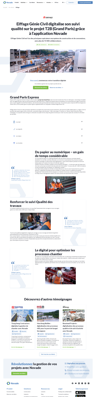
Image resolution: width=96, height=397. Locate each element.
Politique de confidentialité (64, 391)
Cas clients (32, 2)
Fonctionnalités (10, 391)
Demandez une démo (19, 373)
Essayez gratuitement (85, 2)
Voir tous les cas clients (48, 354)
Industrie (26, 394)
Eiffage (17, 7)
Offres (56, 2)
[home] (8, 2)
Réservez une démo (11, 394)
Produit (17, 2)
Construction (27, 391)
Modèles (49, 2)
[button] (24, 2)
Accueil (5, 7)
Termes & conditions (63, 394)
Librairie (43, 391)
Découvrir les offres (41, 87)
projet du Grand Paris (44, 100)
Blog (42, 394)
